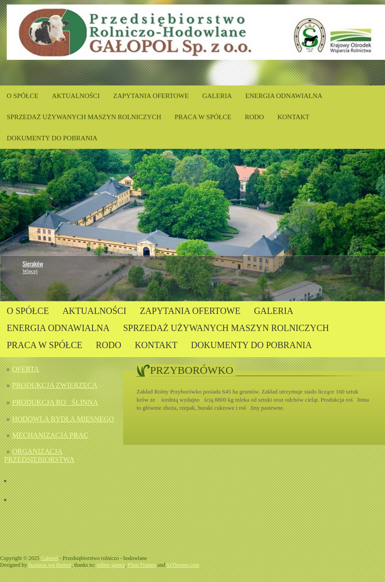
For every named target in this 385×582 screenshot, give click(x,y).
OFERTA (25, 369)
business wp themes (49, 565)
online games (111, 565)
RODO (254, 117)
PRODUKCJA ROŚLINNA (55, 402)
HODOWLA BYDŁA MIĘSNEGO (63, 419)
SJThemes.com (183, 565)
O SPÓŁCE (22, 95)
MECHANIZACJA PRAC (50, 435)
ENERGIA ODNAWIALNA (284, 95)
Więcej (30, 271)
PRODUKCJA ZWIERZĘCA (54, 385)
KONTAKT (293, 117)
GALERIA (217, 95)
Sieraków (32, 263)
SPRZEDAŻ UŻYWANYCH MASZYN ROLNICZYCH (84, 117)
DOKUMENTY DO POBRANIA (52, 138)
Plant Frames (142, 565)
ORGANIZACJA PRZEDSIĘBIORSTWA (39, 455)
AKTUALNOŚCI (76, 95)
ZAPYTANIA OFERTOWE (151, 95)
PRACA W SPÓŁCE (203, 117)
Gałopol (49, 558)
